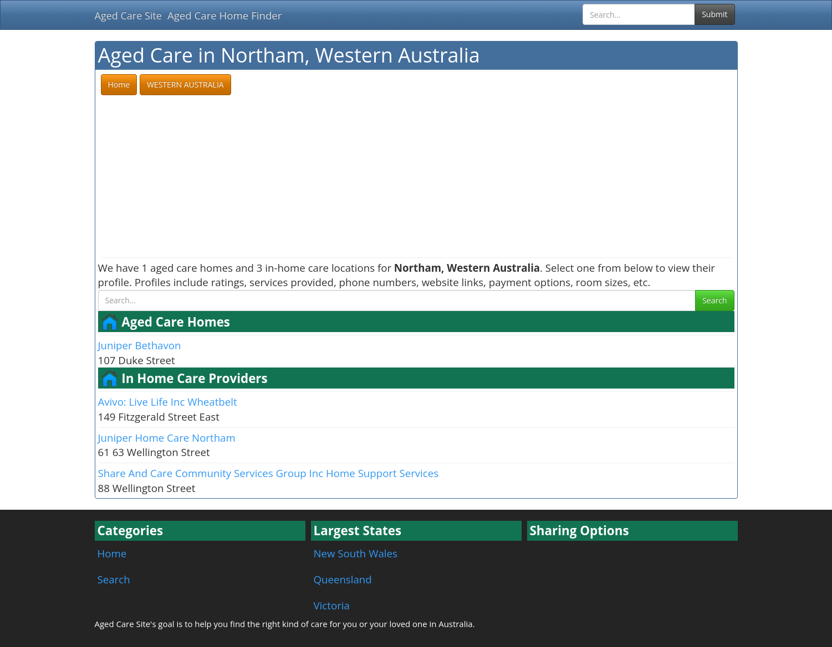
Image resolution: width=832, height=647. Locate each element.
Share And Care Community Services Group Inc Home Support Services (268, 473)
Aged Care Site (128, 15)
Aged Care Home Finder (224, 15)
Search (714, 300)
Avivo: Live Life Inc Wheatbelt (167, 401)
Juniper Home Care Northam (167, 437)
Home (112, 553)
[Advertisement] (416, 177)
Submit (714, 14)
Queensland (343, 579)
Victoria (332, 605)
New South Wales (355, 553)
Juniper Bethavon (139, 345)
